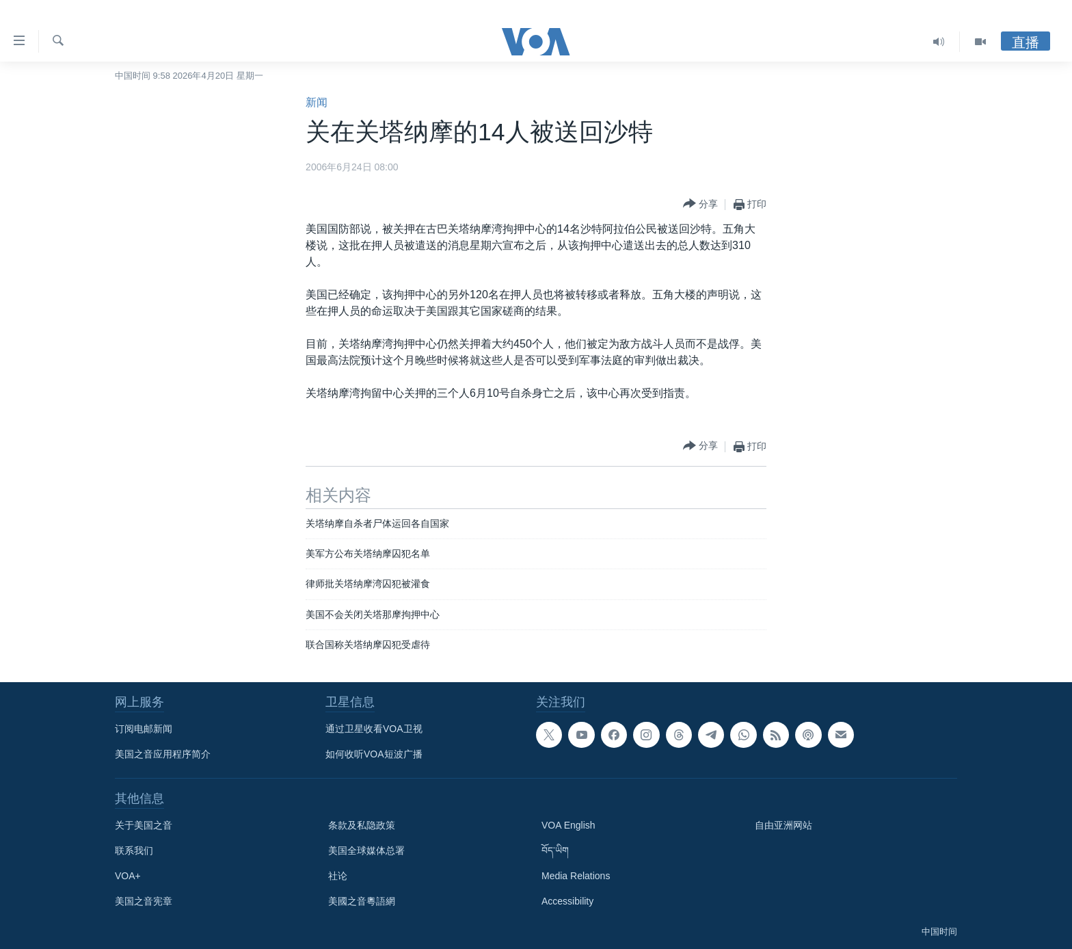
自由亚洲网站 (783, 825)
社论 (337, 875)
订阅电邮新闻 (143, 728)
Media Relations (575, 875)
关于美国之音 (143, 825)
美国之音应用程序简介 (163, 754)
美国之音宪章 (143, 901)
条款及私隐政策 (361, 825)
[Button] (700, 204)
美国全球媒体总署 (366, 850)
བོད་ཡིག (555, 850)
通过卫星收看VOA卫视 (374, 728)
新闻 (316, 102)
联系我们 (134, 850)
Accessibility (567, 901)
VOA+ (128, 875)
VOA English (568, 825)
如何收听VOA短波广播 (374, 754)
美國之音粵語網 (361, 901)
